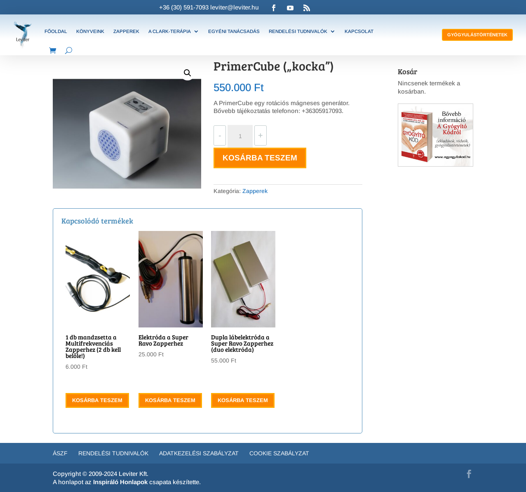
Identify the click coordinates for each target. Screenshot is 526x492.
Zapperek (126, 31)
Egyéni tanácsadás (234, 31)
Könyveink (90, 31)
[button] (187, 73)
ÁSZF (60, 453)
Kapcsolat (359, 31)
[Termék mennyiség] (240, 136)
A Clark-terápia (169, 31)
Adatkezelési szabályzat (199, 453)
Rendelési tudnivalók (298, 31)
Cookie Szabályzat (279, 453)
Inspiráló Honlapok (120, 481)
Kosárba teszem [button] (97, 400)
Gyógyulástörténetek (477, 34)
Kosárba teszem (260, 157)
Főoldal (56, 31)
